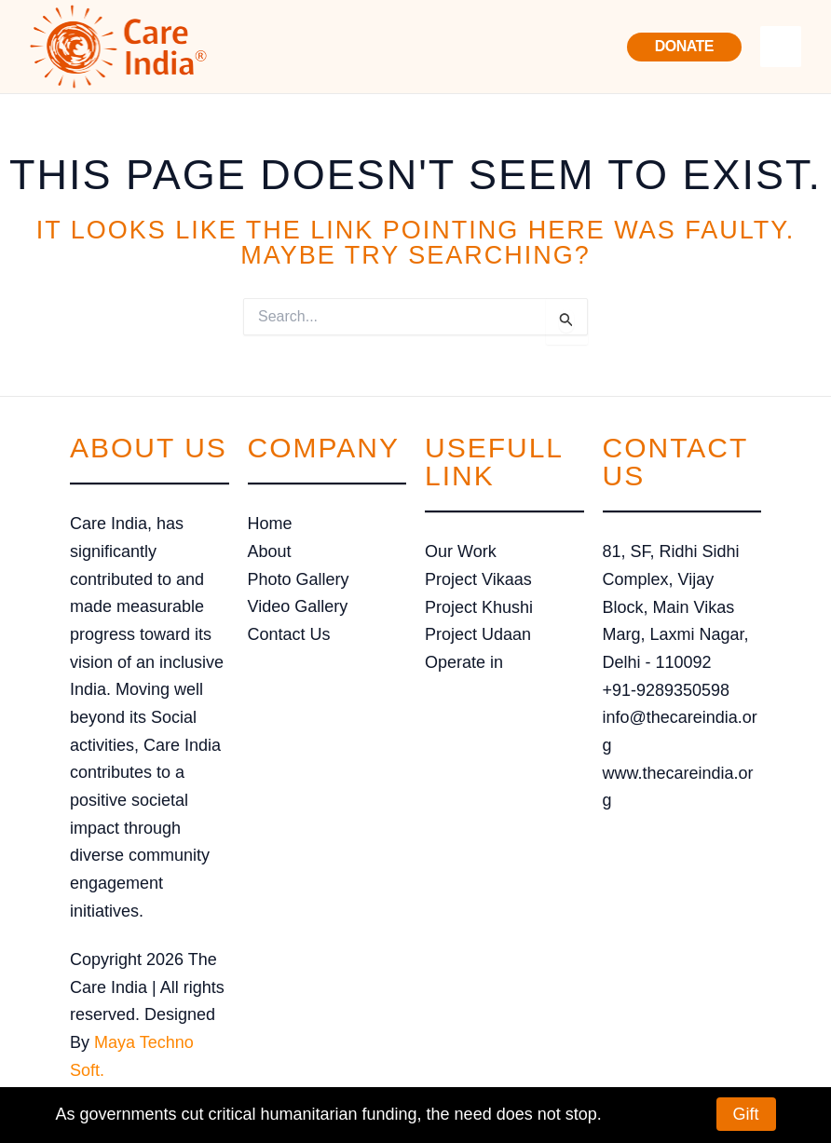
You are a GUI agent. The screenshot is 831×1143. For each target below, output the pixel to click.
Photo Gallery (298, 579)
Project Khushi (479, 607)
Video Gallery (298, 606)
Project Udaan (478, 634)
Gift (746, 1114)
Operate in (464, 662)
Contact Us (289, 634)
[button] (684, 47)
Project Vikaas (478, 579)
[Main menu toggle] (780, 46)
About (270, 551)
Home (270, 523)
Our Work (461, 551)
